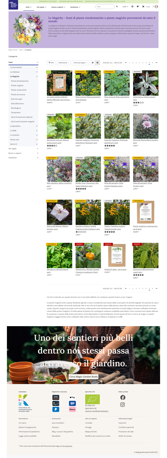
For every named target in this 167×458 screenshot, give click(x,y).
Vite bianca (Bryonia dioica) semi (57, 271)
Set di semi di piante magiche (22, 121)
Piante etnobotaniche (19, 81)
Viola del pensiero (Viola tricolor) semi (142, 184)
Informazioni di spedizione (29, 431)
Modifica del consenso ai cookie (97, 436)
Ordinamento (62, 63)
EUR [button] (124, 6)
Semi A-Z (13, 144)
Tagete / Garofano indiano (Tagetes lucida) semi (114, 227)
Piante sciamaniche (19, 90)
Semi (11, 62)
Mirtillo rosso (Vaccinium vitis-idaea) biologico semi (87, 184)
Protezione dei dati (126, 431)
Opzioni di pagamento (27, 427)
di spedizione (67, 446)
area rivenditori (58, 423)
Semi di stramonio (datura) (21, 117)
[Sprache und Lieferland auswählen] (155, 6)
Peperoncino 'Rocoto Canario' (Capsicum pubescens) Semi (87, 271)
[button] (132, 7)
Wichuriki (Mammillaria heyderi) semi (145, 141)
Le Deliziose (14, 72)
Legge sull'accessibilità (27, 436)
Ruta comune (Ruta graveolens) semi (116, 98)
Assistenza (13, 157)
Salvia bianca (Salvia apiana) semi (144, 98)
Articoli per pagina (79, 63)
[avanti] (156, 63)
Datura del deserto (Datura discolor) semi (57, 227)
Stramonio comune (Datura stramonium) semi (58, 141)
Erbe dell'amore (17, 103)
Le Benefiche (15, 126)
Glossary (55, 427)
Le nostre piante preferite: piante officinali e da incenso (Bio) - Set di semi (58, 98)
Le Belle (13, 130)
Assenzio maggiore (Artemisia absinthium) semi (116, 141)
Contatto (88, 423)
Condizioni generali (126, 427)
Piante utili (14, 139)
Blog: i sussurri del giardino (62, 431)
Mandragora (16, 108)
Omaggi (88, 427)
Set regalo (13, 148)
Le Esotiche (14, 135)
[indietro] (126, 63)
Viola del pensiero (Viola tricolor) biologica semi (113, 184)
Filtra (51, 63)
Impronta (122, 423)
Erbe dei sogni (16, 99)
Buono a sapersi (15, 153)
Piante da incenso (18, 94)
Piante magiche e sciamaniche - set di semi (145, 227)
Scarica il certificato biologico (96, 411)
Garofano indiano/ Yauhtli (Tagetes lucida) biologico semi (88, 227)
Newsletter (56, 436)
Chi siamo (22, 423)
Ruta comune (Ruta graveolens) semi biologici (88, 98)
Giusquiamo (16, 112)
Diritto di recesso (125, 436)
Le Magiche (14, 76)
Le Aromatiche (16, 67)
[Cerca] (105, 6)
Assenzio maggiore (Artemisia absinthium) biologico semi (87, 141)
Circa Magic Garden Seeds (83, 376)
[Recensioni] (138, 102)
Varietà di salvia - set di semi (115, 269)
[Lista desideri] (137, 7)
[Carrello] (146, 7)
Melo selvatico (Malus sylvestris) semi (59, 184)
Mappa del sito (91, 431)
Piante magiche (17, 85)
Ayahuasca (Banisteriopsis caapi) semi (143, 271)
